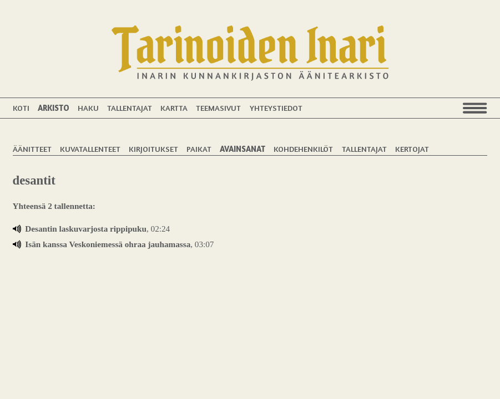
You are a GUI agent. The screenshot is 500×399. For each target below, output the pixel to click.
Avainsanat (242, 149)
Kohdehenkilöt (303, 149)
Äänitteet (32, 149)
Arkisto (53, 107)
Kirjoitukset (153, 149)
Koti (21, 107)
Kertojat (412, 149)
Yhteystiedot (276, 107)
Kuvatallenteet (90, 149)
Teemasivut (218, 107)
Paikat (198, 149)
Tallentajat (129, 107)
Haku (88, 107)
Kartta (174, 107)
